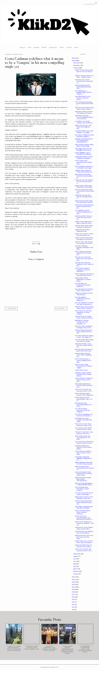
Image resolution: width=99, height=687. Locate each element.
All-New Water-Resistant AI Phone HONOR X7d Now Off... (83, 331)
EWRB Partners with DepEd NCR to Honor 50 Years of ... (84, 71)
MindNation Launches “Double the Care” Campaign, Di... (82, 322)
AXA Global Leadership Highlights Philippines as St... (83, 458)
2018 (73, 592)
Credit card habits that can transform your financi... (83, 545)
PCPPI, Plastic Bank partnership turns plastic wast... (83, 162)
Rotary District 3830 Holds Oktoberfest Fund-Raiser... (84, 186)
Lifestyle (22, 47)
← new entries (11, 308)
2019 (73, 589)
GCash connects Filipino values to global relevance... (82, 512)
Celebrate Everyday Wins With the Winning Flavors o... (83, 196)
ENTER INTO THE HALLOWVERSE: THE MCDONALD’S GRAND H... (84, 517)
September (77, 554)
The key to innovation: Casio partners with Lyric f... (84, 432)
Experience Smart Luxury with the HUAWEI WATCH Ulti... (84, 345)
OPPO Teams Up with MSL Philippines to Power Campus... (83, 312)
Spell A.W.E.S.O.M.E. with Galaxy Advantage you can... (83, 127)
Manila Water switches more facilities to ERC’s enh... (84, 497)
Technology (53, 47)
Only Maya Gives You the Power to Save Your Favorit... (82, 98)
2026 (73, 58)
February (76, 571)
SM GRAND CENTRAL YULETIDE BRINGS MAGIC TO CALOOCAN (84, 117)
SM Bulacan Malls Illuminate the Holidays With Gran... (84, 112)
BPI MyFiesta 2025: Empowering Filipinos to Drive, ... (83, 404)
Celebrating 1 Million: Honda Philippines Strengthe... (83, 157)
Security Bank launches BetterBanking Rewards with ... (83, 86)
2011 (73, 609)
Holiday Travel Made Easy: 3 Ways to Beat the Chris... (84, 222)
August (75, 556)
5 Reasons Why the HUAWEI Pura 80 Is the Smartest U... (84, 181)
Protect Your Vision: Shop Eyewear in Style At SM (83, 424)
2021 (73, 584)
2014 (73, 602)
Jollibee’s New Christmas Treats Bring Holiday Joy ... (84, 171)
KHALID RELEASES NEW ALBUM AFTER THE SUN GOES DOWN (83, 473)
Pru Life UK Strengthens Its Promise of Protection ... (84, 415)
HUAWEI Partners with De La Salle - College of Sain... (84, 76)
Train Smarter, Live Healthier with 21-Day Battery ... (84, 532)
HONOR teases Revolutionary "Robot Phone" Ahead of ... (84, 307)
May (74, 564)
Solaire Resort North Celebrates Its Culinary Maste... (83, 279)
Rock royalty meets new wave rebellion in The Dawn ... (82, 437)
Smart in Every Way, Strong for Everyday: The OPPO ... (84, 242)
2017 (73, 594)
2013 (73, 604)
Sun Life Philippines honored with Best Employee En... (84, 303)
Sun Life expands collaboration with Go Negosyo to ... (82, 298)
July (74, 559)
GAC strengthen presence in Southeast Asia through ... (84, 167)
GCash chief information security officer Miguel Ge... (84, 394)
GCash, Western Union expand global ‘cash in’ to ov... (83, 399)
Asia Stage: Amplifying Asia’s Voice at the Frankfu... (84, 507)
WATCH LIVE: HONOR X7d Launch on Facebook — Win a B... (84, 523)
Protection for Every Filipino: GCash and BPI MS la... (84, 528)
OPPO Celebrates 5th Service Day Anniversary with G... (84, 274)
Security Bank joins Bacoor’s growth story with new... (84, 350)
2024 (73, 577)
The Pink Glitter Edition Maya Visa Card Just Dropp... (84, 340)
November (76, 65)
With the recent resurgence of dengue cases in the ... (84, 326)
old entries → (61, 308)
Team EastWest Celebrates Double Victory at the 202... (84, 379)
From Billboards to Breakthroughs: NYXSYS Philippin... (83, 92)
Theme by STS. (54, 667)
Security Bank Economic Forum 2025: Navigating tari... (83, 355)
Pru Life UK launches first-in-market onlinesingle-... (84, 493)
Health (62, 47)
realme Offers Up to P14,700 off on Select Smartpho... (84, 541)
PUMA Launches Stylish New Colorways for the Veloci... (84, 238)
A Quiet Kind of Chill (81, 370)
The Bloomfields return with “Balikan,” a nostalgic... (84, 131)
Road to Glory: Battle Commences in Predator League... (83, 366)
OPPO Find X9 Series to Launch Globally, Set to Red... (83, 360)
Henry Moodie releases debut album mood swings (84, 145)
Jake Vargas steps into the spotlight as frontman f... (83, 149)
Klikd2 (42, 667)
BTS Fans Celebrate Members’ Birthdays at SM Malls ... (84, 247)
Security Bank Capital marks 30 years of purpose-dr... (84, 226)
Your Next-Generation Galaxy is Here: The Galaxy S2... (84, 336)
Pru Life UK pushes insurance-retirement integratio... (82, 410)
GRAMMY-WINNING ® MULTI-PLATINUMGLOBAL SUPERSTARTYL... (84, 140)
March (75, 569)
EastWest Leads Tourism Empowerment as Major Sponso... (83, 374)
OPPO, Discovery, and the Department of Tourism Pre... (83, 253)
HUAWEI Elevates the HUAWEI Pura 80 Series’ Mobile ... (83, 447)
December (76, 63)
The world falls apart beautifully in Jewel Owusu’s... (82, 489)
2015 (73, 599)
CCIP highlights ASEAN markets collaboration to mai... (83, 212)
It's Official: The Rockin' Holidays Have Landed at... (84, 122)
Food (29, 47)
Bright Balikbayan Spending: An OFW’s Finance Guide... (84, 463)
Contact (69, 47)
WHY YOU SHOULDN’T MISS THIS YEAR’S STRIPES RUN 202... (84, 191)
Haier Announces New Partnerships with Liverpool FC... (84, 468)
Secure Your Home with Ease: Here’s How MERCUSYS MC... (84, 206)
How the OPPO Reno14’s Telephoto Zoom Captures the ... (84, 264)
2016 (73, 597)
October (76, 68)
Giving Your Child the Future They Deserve (83, 293)
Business (36, 47)
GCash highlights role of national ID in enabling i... (83, 153)
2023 (73, 579)
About (76, 47)
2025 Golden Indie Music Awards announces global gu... (84, 176)
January (76, 574)
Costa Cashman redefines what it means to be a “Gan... (83, 453)
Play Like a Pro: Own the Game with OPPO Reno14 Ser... (84, 258)
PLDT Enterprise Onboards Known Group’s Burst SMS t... (84, 103)
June (75, 561)
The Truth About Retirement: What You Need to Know (84, 442)
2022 (73, 582)
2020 (73, 587)
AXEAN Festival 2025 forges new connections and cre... (84, 201)
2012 (73, 607)
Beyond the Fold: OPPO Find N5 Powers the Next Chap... (84, 537)
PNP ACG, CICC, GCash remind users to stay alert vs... (84, 81)
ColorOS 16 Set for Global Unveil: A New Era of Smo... (84, 317)
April (75, 566)
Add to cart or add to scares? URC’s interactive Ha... (84, 234)
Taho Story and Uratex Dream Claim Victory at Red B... (84, 108)
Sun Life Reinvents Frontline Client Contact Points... (84, 289)
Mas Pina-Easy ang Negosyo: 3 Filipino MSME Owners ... (84, 484)
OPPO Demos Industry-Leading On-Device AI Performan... (82, 270)
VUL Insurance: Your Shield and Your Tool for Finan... (83, 428)
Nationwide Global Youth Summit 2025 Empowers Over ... (83, 385)
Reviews (44, 47)
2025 (73, 60)
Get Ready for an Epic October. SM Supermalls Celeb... (83, 420)
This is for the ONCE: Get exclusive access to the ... (84, 390)
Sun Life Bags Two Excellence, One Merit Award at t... (82, 285)
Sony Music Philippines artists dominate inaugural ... (84, 135)
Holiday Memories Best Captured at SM (82, 230)
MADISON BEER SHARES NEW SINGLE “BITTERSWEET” (83, 479)
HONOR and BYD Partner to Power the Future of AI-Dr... (83, 217)
